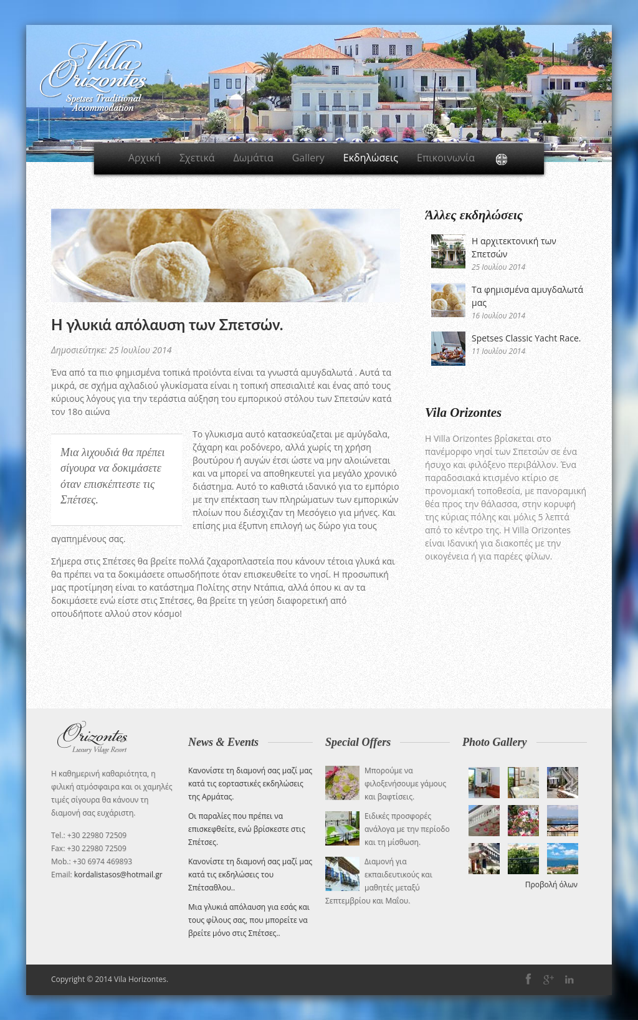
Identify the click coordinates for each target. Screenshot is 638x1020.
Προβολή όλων (551, 884)
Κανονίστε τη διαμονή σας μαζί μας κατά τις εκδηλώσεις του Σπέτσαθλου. (250, 874)
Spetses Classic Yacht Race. (526, 338)
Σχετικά (197, 157)
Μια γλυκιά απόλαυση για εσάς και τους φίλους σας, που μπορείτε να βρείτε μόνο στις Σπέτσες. (249, 920)
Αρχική (144, 157)
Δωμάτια (254, 157)
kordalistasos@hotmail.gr (118, 874)
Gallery (308, 157)
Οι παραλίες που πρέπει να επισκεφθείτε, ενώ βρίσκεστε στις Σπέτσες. (246, 829)
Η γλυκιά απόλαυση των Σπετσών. (167, 324)
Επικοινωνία (446, 157)
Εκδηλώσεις (370, 157)
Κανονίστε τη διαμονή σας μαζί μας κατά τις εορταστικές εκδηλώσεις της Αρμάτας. (250, 783)
